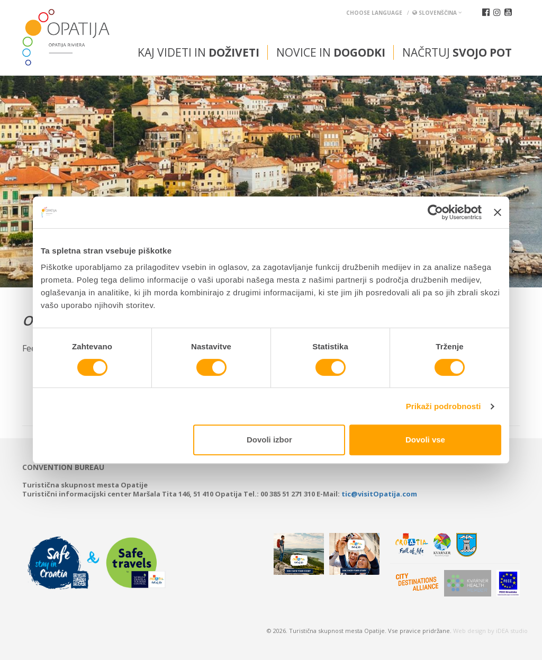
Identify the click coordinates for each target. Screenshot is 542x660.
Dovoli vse (425, 439)
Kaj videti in (198, 52)
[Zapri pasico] (497, 212)
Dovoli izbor (269, 439)
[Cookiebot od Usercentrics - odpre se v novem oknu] (435, 212)
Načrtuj (457, 52)
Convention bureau (63, 467)
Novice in (330, 52)
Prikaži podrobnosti (443, 406)
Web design (469, 631)
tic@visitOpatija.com (379, 494)
